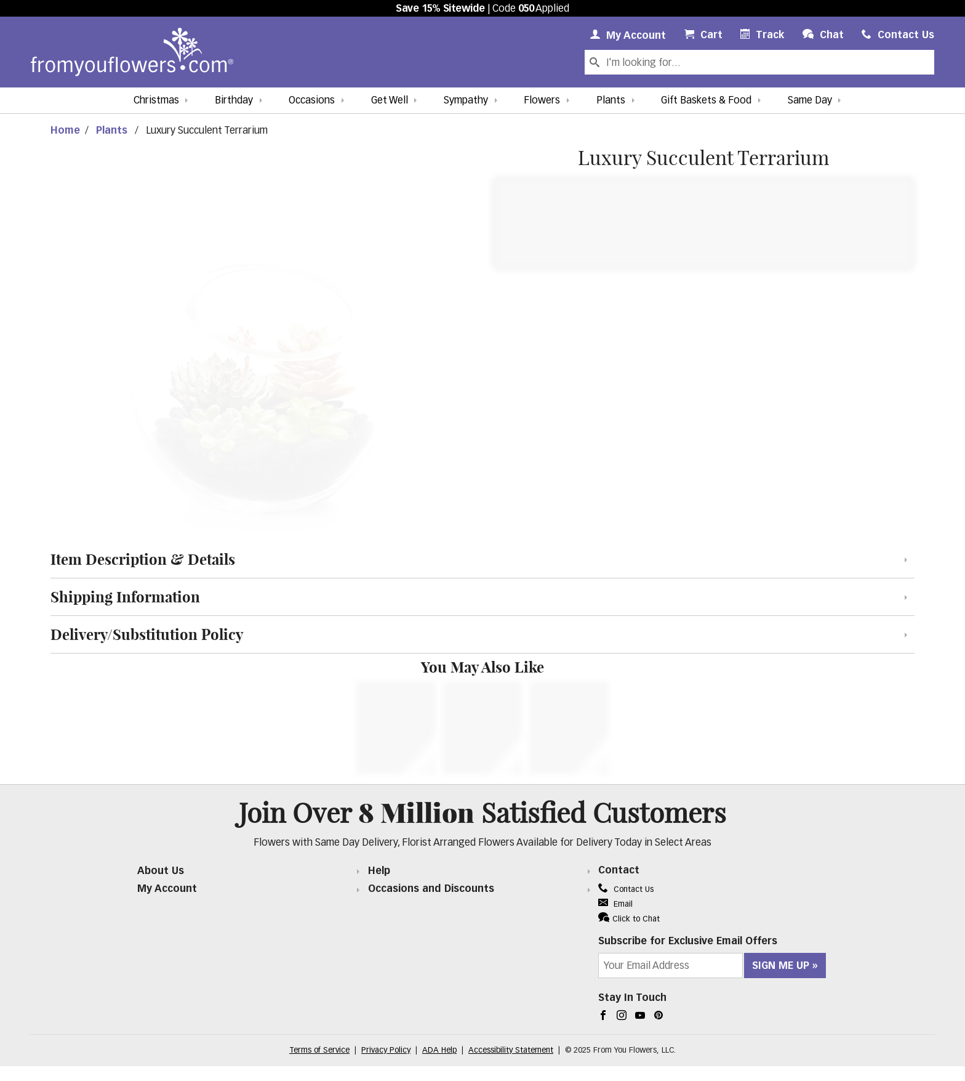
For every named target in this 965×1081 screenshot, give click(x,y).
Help (379, 872)
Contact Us (626, 890)
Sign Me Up (780, 966)
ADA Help (439, 1051)
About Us (160, 872)
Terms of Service (319, 1051)
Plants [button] (610, 101)
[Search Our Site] (769, 62)
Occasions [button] (312, 101)
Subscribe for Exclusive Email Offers (687, 942)
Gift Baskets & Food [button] (706, 101)
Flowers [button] (542, 101)
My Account (167, 889)
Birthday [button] (234, 101)
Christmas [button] (156, 101)
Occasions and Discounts (431, 889)
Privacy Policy (385, 1051)
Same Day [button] (810, 101)
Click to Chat (629, 917)
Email (615, 905)
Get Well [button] (389, 101)
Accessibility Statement (510, 1051)
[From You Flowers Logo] (132, 52)
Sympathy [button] (466, 101)
